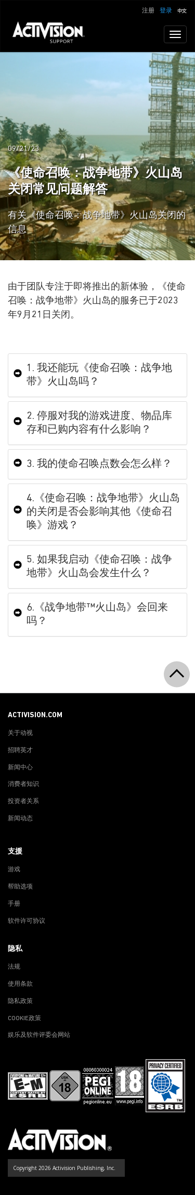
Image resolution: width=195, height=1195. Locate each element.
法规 (14, 967)
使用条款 (20, 984)
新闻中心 (20, 768)
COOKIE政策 (24, 1018)
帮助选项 (20, 887)
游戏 (14, 870)
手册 (14, 904)
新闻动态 (20, 819)
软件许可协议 (26, 921)
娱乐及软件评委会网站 (39, 1035)
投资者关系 (23, 801)
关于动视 (20, 733)
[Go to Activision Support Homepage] (53, 34)
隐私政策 (20, 1001)
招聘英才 (20, 750)
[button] (182, 10)
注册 (148, 11)
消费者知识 (23, 784)
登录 (166, 11)
